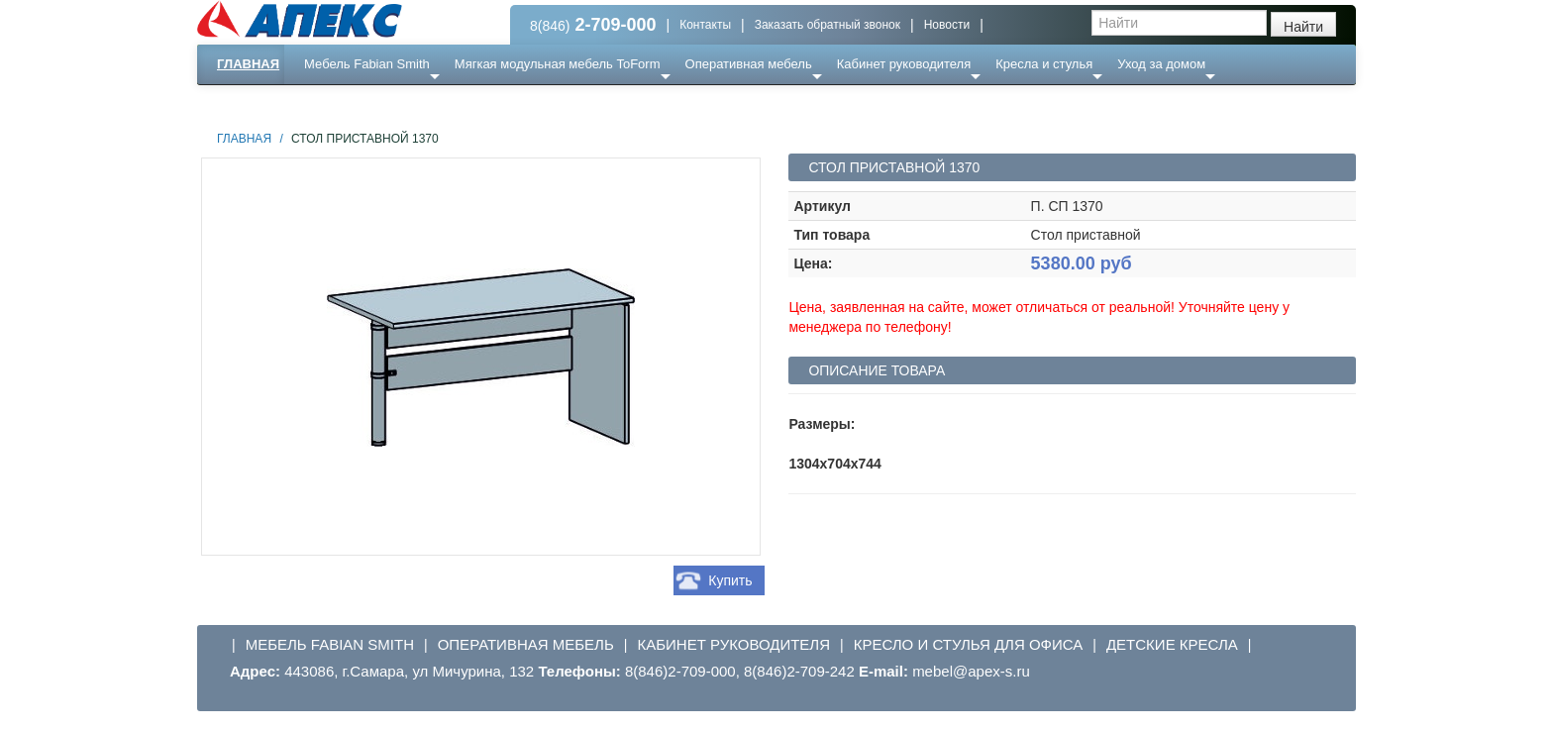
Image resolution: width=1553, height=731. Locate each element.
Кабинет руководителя (904, 63)
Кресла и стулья (1043, 63)
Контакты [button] (705, 25)
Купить (730, 580)
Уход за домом (1161, 63)
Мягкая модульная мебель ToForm (558, 63)
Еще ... (336, 103)
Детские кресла (1172, 644)
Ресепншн (411, 103)
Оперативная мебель (748, 63)
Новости (947, 25)
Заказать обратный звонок (827, 25)
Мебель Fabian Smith (367, 63)
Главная (248, 63)
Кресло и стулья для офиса (969, 644)
